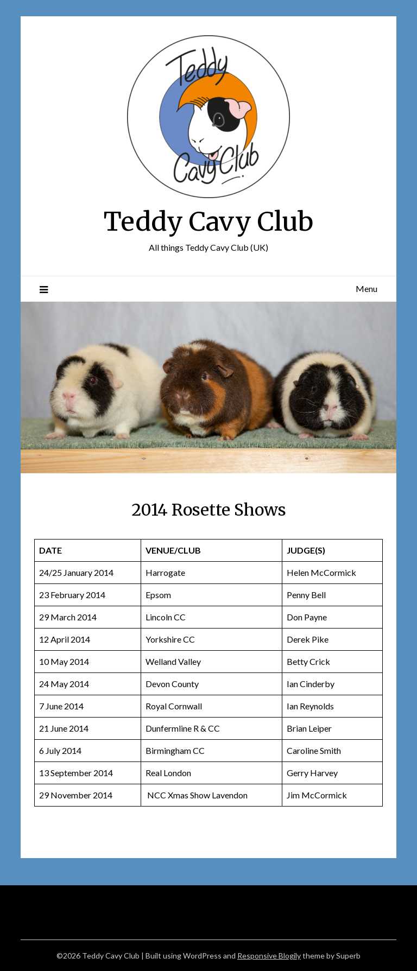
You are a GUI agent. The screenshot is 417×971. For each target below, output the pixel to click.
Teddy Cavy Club (208, 221)
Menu (366, 288)
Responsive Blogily (269, 955)
